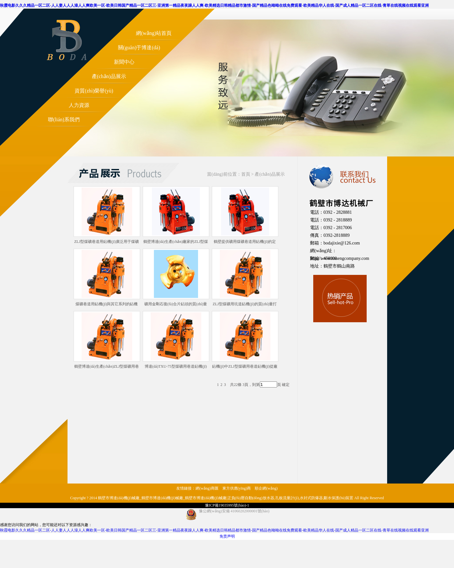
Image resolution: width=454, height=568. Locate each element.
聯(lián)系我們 (64, 119)
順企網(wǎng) (266, 488)
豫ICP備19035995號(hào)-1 (227, 505)
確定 (286, 384)
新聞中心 (124, 62)
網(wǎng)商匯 (207, 488)
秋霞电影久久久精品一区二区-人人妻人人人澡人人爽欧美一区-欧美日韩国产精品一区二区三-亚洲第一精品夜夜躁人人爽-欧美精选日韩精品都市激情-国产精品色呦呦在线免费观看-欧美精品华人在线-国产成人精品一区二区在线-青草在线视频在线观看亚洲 (214, 5)
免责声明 (227, 536)
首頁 (245, 174)
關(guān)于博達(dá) (139, 47)
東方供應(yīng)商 (236, 488)
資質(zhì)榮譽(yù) (94, 90)
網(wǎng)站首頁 (153, 33)
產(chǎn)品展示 (109, 76)
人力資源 (79, 105)
